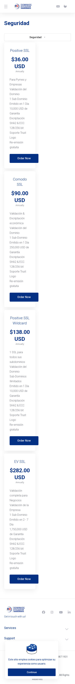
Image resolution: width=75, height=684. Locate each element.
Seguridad (38, 37)
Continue (32, 672)
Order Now (24, 158)
